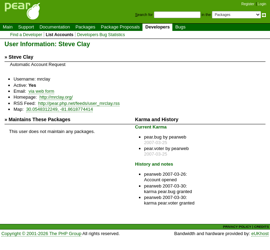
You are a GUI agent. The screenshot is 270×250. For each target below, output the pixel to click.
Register (248, 4)
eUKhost (260, 233)
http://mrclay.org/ (56, 97)
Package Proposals (120, 27)
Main (8, 27)
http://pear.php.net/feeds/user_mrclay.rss (79, 103)
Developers (157, 27)
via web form (41, 91)
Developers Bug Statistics (101, 34)
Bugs (180, 27)
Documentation (55, 27)
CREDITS (261, 226)
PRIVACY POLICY (237, 226)
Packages (85, 27)
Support (26, 27)
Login (262, 4)
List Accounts (59, 34)
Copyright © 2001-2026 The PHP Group (41, 233)
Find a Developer (26, 34)
